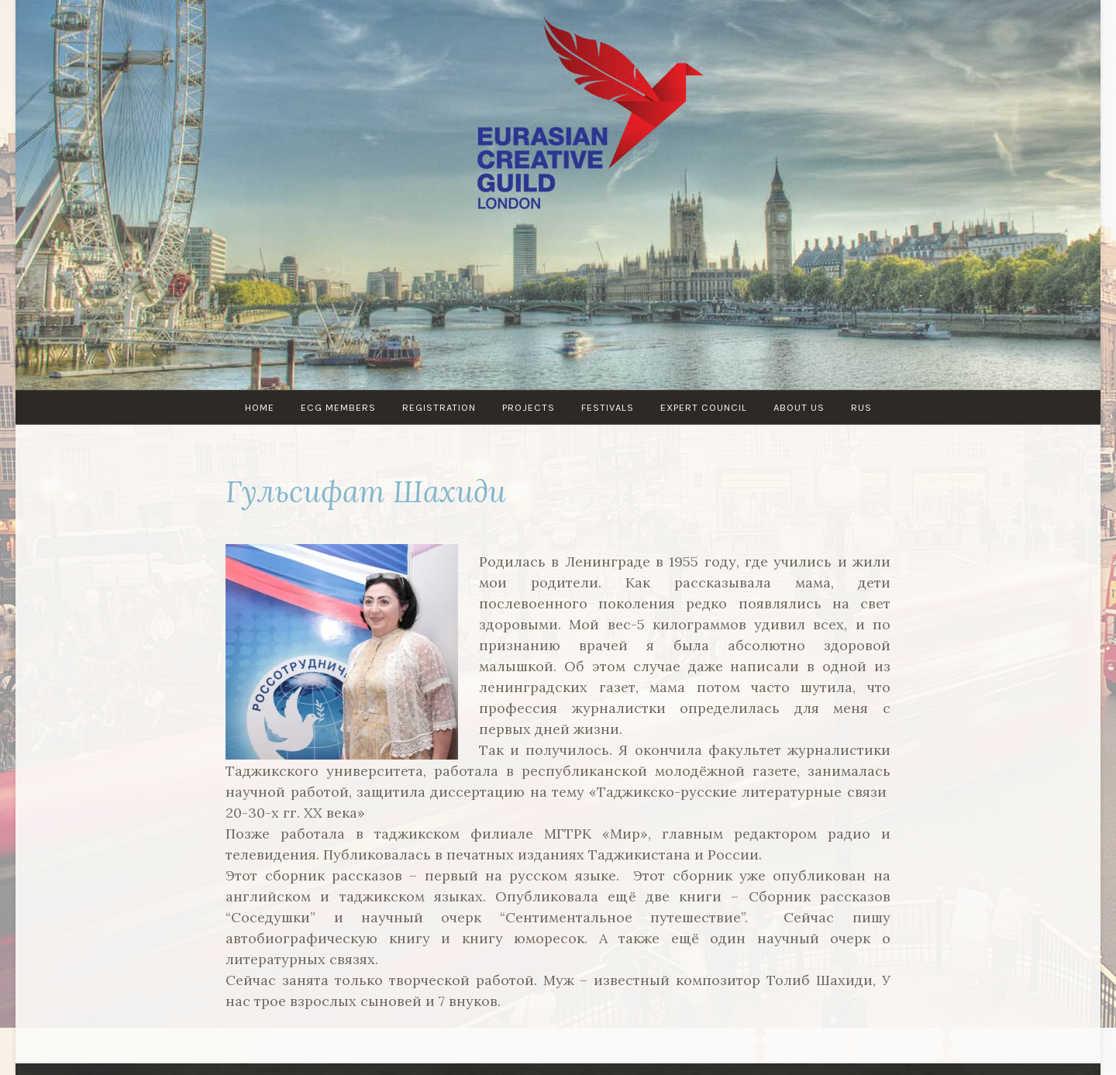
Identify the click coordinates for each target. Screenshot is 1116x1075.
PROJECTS (528, 407)
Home (259, 407)
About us (799, 407)
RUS (861, 407)
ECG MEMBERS (338, 407)
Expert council (703, 407)
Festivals (607, 407)
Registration (439, 407)
